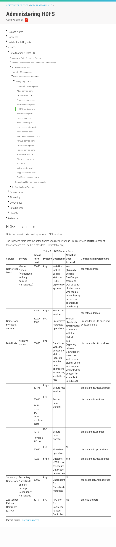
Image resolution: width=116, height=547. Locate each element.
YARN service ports (25, 168)
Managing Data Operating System (26, 58)
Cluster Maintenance (22, 72)
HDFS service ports (26, 109)
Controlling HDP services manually (30, 182)
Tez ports (21, 163)
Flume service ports (26, 100)
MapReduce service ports (28, 136)
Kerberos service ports (27, 127)
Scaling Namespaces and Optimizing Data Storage (33, 62)
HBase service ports (26, 104)
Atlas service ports (25, 91)
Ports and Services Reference (26, 76)
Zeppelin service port (26, 172)
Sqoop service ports (26, 154)
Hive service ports (25, 113)
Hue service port (24, 118)
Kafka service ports (25, 122)
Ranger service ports (26, 150)
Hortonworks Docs (17, 5)
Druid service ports (25, 95)
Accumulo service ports (27, 86)
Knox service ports (25, 131)
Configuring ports (23, 81)
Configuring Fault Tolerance (23, 187)
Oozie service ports (25, 145)
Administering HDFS (20, 67)
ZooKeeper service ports (28, 177)
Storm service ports (25, 159)
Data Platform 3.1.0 (41, 5)
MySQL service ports (26, 141)
